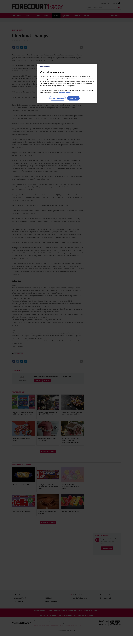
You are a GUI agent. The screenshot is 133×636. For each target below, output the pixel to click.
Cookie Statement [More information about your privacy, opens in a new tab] (64, 92)
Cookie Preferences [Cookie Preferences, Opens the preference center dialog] (57, 98)
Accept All (73, 98)
